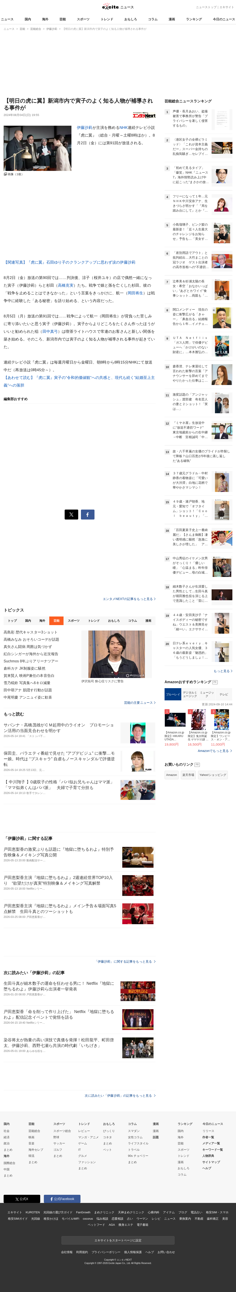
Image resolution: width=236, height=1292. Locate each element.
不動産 (199, 1218)
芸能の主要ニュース (140, 702)
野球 (56, 1137)
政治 (6, 1143)
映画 (31, 1137)
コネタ (107, 1137)
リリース (208, 1131)
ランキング (194, 19)
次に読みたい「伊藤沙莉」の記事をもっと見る (120, 1095)
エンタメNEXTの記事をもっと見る (129, 599)
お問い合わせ (166, 1252)
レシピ (156, 1218)
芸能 (62, 19)
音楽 (31, 1143)
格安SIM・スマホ (217, 1212)
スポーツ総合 (62, 1131)
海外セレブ (35, 1149)
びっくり (109, 1131)
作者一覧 (208, 1137)
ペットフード (96, 1224)
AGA (112, 1224)
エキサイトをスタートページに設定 (118, 1240)
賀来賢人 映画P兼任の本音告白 (29, 676)
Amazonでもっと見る (213, 751)
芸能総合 (34, 1131)
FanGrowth (83, 1212)
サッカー (59, 1143)
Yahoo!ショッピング (213, 775)
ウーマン (142, 1218)
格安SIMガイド (18, 1218)
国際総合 (9, 1163)
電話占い (196, 1212)
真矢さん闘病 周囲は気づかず (28, 647)
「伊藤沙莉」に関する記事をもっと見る (125, 961)
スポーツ (83, 19)
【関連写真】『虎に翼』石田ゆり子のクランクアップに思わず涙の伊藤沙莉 (69, 262)
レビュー (84, 1131)
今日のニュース (224, 19)
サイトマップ (211, 1162)
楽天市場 (188, 775)
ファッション (87, 1162)
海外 (45, 19)
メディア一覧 (211, 1143)
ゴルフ (57, 1149)
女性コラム (135, 1137)
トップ (12, 620)
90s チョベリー (138, 1155)
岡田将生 (135, 293)
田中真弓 (50, 331)
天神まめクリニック (131, 1212)
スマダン (134, 1131)
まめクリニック (104, 1212)
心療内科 (153, 1212)
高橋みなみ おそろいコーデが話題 (31, 639)
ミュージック (207, 694)
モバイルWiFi (70, 1218)
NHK (124, 127)
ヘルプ (206, 1168)
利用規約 (82, 1252)
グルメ (82, 1155)
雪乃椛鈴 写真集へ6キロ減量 (27, 683)
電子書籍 (142, 1224)
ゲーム (82, 1143)
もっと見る (223, 671)
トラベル (134, 1149)
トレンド (107, 19)
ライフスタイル (138, 1143)
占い (130, 1218)
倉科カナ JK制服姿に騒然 (24, 668)
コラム (153, 19)
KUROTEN (33, 1212)
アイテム (169, 1212)
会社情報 (67, 1252)
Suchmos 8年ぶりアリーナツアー (31, 661)
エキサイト (226, 7)
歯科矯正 (212, 1218)
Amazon (171, 775)
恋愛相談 (117, 1218)
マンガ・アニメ (88, 1137)
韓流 (31, 1155)
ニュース (7, 19)
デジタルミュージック (190, 694)
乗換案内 (185, 1218)
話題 (156, 1137)
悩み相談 (102, 1218)
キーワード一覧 (212, 1149)
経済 (6, 1137)
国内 (28, 19)
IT (79, 1149)
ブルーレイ (173, 694)
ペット (107, 1149)
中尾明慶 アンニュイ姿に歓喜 (28, 697)
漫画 (172, 19)
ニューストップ (206, 7)
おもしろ (130, 19)
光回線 (35, 1218)
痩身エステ (125, 1224)
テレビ (223, 694)
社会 (6, 1131)
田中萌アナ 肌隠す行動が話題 (28, 690)
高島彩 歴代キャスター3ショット (31, 632)
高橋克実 (65, 285)
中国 (6, 1169)
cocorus (88, 1218)
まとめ (8, 1149)
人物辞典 (208, 1155)
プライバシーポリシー (106, 1252)
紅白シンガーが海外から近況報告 (31, 654)
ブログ (182, 1212)
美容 (225, 1218)
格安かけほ (51, 1218)
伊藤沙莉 (84, 127)
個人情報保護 (133, 1252)
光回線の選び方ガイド (58, 1212)
